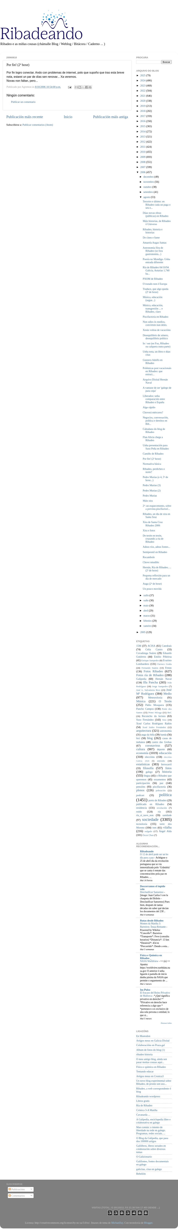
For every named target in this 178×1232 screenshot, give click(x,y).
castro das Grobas (162, 742)
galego (149, 771)
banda (163, 734)
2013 (143, 136)
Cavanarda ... (143, 1114)
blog (150, 738)
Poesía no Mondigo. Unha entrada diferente (156, 261)
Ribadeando (146, 851)
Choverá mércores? (153, 412)
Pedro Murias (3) (152, 485)
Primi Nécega (155, 712)
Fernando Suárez (150, 667)
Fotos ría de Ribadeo (150, 675)
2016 (143, 121)
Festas (168, 667)
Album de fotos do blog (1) (150, 1049)
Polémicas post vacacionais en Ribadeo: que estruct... (157, 371)
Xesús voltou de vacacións (157, 330)
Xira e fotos (149, 530)
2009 (143, 156)
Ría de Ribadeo (144, 1105)
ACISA (151, 645)
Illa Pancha (150, 682)
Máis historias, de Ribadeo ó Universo (157, 223)
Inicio (68, 117)
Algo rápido (149, 407)
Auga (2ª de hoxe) (152, 583)
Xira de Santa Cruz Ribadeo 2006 (153, 524)
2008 (143, 162)
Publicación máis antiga (110, 117)
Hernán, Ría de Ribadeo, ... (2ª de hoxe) (157, 569)
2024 (143, 80)
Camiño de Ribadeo (153, 453)
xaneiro (147, 625)
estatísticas (143, 764)
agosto (147, 197)
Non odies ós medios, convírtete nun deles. (155, 323)
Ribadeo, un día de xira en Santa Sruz (156, 515)
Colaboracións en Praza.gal (150, 1045)
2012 (143, 141)
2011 (143, 146)
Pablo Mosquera (154, 705)
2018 (143, 111)
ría (159, 811)
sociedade (150, 819)
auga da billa (148, 734)
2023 (143, 85)
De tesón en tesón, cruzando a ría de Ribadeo (153, 538)
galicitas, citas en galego (149, 1169)
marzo (147, 615)
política (165, 794)
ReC (169, 712)
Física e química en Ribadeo (151, 1066)
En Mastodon (143, 1036)
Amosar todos (166, 1023)
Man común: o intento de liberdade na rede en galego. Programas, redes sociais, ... (151, 1130)
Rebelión (141, 1173)
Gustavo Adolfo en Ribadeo (153, 361)
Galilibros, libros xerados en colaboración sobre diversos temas (151, 1149)
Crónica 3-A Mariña (146, 1110)
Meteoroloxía (155, 697)
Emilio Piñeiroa (163, 656)
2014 (143, 131)
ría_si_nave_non (144, 815)
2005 (143, 632)
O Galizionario (144, 1156)
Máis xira (148, 500)
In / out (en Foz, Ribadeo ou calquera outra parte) (156, 345)
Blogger (148, 1222)
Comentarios (17, 1195)
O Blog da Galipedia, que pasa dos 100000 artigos (152, 1140)
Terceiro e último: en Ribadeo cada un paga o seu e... (156, 204)
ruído (139, 811)
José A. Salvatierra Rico (148, 690)
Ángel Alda (165, 831)
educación (165, 753)
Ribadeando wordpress (148, 1096)
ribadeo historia (144, 1054)
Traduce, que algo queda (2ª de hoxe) (155, 290)
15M (138, 645)
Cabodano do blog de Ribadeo (154, 430)
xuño (146, 600)
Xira (164, 719)
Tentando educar (144, 1071)
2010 (143, 151)
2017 (143, 116)
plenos (140, 790)
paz (161, 783)
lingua (147, 775)
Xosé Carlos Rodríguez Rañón (154, 723)
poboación (161, 790)
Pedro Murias (150, 495)
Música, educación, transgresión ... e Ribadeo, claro (153, 308)
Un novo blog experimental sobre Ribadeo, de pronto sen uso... (153, 1082)
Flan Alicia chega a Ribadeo (153, 439)
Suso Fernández (145, 719)
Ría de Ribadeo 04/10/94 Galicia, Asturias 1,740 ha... (156, 270)
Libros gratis (142, 1100)
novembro (149, 181)
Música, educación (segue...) (152, 299)
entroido (161, 760)
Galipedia (141, 678)
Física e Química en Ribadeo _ (151, 957)
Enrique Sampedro (150, 660)
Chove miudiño (151, 562)
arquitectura (143, 730)
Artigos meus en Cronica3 (150, 1076)
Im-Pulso (145, 989)
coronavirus (152, 745)
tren (154, 827)
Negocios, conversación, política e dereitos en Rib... (155, 420)
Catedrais (167, 645)
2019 (143, 105)
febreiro (147, 620)
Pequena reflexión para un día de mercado (156, 577)
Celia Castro (153, 649)
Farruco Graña (164, 664)
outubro (147, 186)
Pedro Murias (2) (152, 490)
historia (167, 771)
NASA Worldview (149, 961)
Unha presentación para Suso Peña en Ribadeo (156, 447)
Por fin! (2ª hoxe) (152, 458)
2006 (143, 172)
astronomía (166, 730)
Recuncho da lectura (153, 716)
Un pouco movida (152, 588)
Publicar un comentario (23, 101)
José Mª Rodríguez (154, 691)
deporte (161, 749)
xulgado (148, 831)
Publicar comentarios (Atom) (38, 124)
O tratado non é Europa (155, 283)
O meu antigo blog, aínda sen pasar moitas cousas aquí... (151, 1061)
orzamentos (160, 779)
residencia (141, 807)
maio (146, 605)
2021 (143, 95)
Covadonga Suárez (146, 653)
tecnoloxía (141, 823)
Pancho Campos (145, 708)
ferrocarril (166, 764)
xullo (146, 595)
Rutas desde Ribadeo (151, 920)
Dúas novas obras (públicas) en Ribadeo (155, 214)
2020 (143, 100)
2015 (143, 126)
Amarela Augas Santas (154, 242)
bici (138, 738)
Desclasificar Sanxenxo (152, 892)
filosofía (148, 768)
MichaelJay (117, 1222)
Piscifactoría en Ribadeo (155, 316)
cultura (140, 749)
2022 (143, 90)
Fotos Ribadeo (153, 671)
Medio (167, 693)
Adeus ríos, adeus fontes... (156, 546)
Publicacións (17, 1189)
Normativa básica (152, 463)
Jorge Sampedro (160, 686)
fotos (168, 768)
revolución (162, 808)
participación (143, 783)
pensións (140, 786)
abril (146, 610)
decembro (148, 176)
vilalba (167, 827)
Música (140, 701)
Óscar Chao (148, 835)
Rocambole (149, 557)
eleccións (150, 756)
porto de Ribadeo (157, 800)
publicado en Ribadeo (150, 804)
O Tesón (165, 701)
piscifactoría (159, 786)
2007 (143, 167)
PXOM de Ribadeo (153, 278)
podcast (140, 795)
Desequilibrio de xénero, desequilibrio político (156, 337)
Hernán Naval (163, 678)
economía (142, 753)
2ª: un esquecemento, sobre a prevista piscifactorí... (157, 507)
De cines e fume (151, 237)
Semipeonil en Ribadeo (155, 552)
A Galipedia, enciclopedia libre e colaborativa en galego (153, 1121)
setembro (148, 192)
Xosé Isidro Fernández (154, 727)
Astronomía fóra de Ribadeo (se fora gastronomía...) (153, 251)
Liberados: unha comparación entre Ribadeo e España (154, 399)
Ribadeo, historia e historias (152, 231)
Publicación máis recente (24, 117)
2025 (143, 75)
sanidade (167, 815)
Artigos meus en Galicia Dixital (152, 1040)
